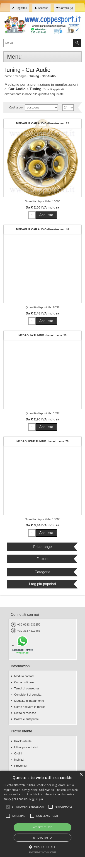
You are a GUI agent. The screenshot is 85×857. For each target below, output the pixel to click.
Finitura (42, 559)
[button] (42, 846)
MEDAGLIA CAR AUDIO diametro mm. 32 (42, 123)
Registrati (21, 8)
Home (8, 76)
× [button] (81, 774)
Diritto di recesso (25, 713)
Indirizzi (19, 759)
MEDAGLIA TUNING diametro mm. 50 (43, 335)
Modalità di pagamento (29, 700)
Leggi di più (36, 799)
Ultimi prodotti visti (26, 747)
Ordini (18, 753)
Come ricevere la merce (30, 707)
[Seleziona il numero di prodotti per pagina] (68, 107)
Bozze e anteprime (26, 719)
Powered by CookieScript (42, 852)
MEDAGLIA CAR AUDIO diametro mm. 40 (42, 229)
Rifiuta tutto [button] (42, 837)
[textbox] (38, 43)
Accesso (43, 8)
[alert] (42, 814)
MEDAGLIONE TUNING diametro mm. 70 (42, 441)
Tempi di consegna (26, 688)
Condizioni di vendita (27, 694)
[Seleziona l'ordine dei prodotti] (41, 107)
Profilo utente (23, 741)
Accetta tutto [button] (42, 827)
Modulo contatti (24, 676)
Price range (42, 547)
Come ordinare (24, 682)
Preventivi (20, 765)
